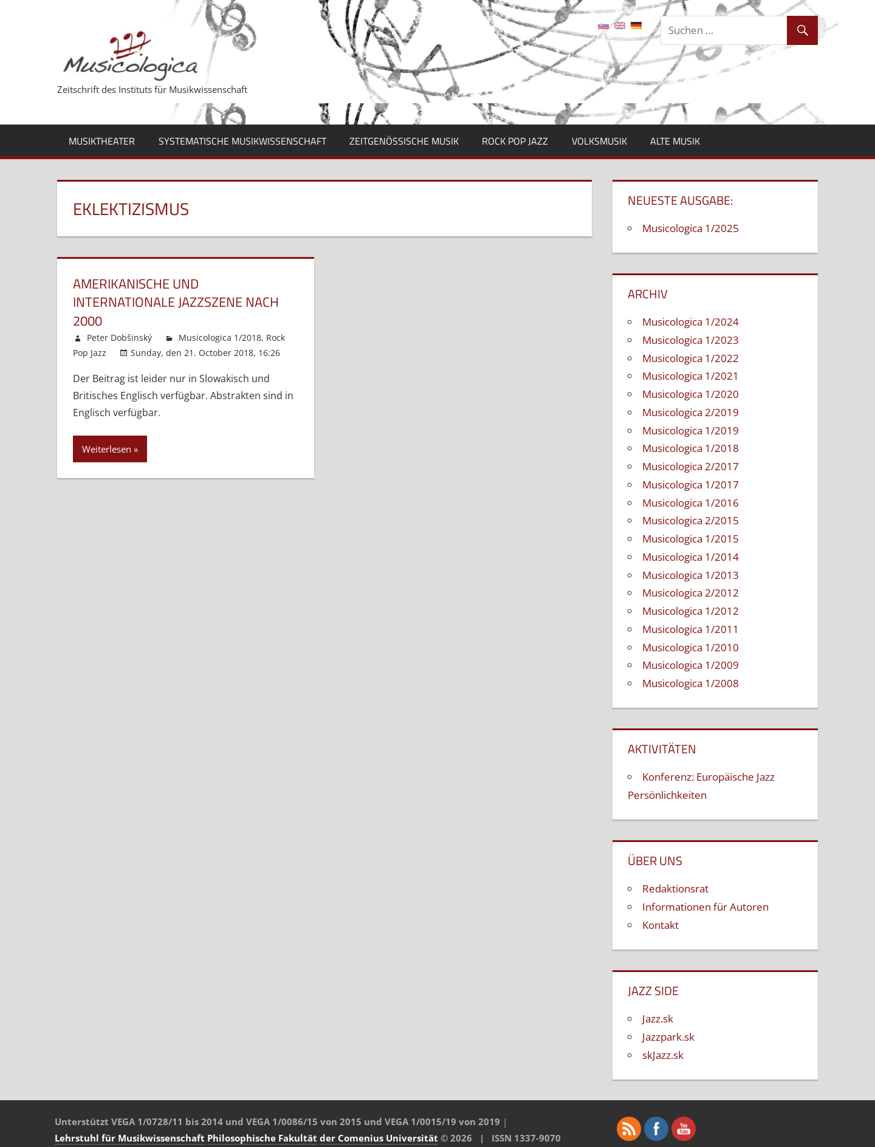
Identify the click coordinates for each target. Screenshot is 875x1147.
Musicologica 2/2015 (690, 520)
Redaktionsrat (675, 888)
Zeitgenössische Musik (404, 141)
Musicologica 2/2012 (690, 593)
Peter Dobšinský (119, 337)
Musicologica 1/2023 (690, 340)
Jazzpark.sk (668, 1037)
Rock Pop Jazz (515, 141)
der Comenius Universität (379, 1138)
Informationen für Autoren (705, 907)
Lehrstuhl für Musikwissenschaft (130, 1138)
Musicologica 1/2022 (690, 358)
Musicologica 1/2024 (690, 322)
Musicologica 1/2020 (690, 394)
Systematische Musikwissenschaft (242, 141)
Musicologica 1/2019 (690, 430)
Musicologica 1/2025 (690, 228)
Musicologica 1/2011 (690, 629)
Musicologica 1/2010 (690, 647)
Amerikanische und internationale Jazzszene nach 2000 (176, 302)
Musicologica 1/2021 (690, 376)
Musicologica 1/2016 (690, 503)
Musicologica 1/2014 (690, 557)
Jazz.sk (657, 1018)
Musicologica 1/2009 (690, 665)
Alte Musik (675, 141)
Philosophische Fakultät (262, 1138)
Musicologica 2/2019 (690, 412)
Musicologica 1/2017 (690, 484)
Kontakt (660, 925)
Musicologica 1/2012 (690, 611)
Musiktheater (102, 141)
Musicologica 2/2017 (690, 466)
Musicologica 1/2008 (690, 683)
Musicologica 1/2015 (690, 539)
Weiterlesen (106, 449)
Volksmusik (599, 141)
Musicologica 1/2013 (690, 575)
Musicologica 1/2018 (220, 337)
